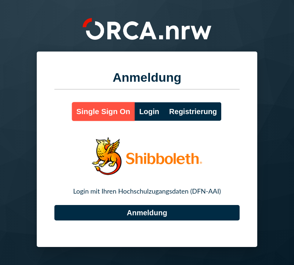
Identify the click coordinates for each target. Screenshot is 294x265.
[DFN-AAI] (147, 212)
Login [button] (149, 111)
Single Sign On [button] (103, 111)
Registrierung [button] (193, 111)
